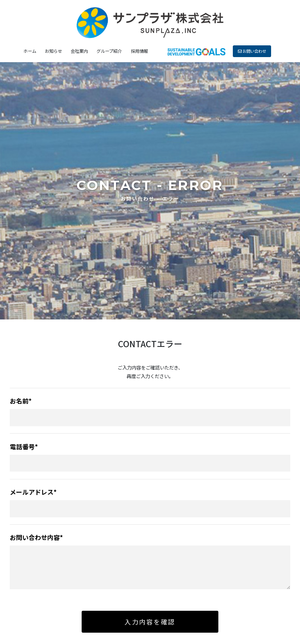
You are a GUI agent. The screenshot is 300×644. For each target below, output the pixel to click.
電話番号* (24, 446)
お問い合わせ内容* (36, 537)
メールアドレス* (33, 492)
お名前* (21, 400)
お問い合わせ (252, 51)
